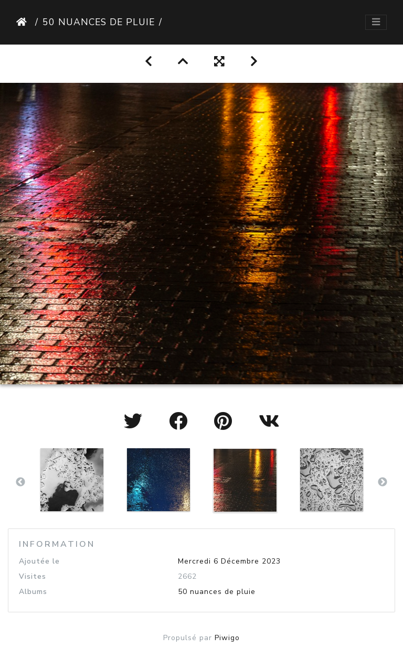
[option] (71, 479)
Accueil (23, 22)
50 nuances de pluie (99, 22)
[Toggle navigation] (376, 22)
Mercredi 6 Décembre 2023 (229, 561)
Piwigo (227, 638)
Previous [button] (20, 482)
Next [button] (382, 482)
